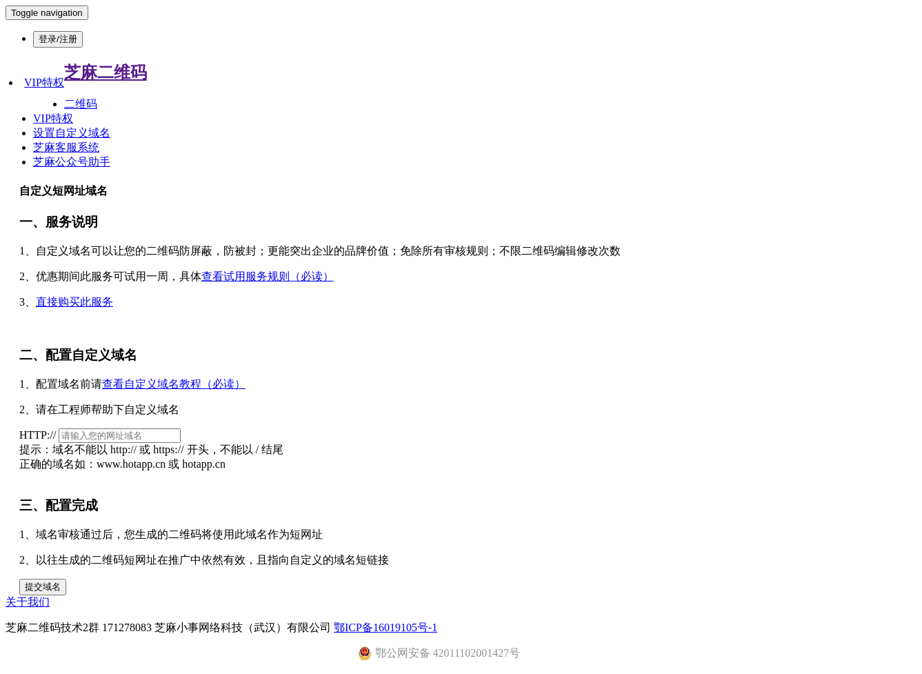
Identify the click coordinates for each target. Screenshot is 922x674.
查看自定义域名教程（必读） (173, 384)
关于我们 (28, 602)
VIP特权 (44, 82)
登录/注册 (58, 39)
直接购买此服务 (74, 302)
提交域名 (43, 587)
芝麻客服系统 (66, 147)
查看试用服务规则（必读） (267, 276)
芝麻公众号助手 (71, 162)
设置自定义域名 (71, 133)
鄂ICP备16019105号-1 (385, 627)
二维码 (80, 104)
